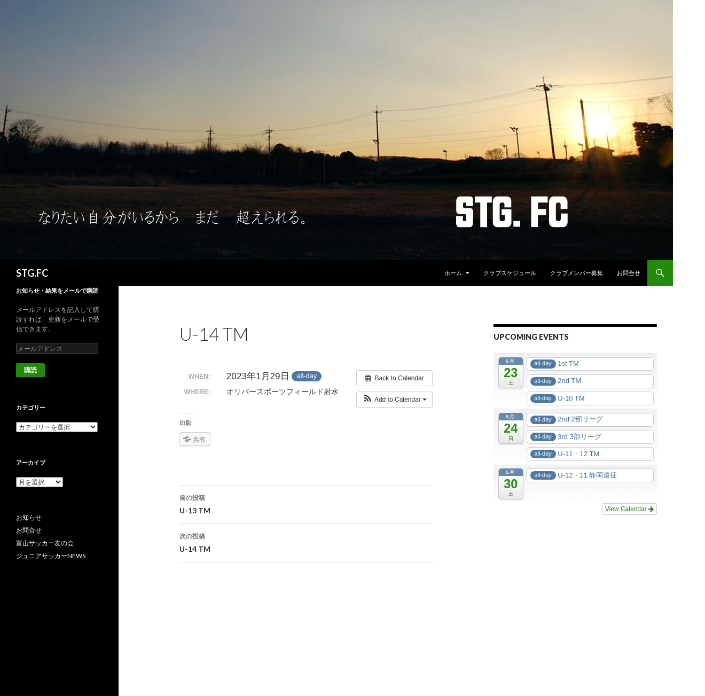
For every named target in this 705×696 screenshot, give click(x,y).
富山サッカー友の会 (45, 543)
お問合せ (628, 272)
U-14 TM (306, 541)
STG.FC (32, 273)
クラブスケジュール (509, 272)
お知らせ (29, 517)
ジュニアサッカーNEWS (50, 556)
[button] (394, 399)
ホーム (453, 272)
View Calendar (629, 509)
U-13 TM (306, 503)
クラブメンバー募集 (576, 272)
